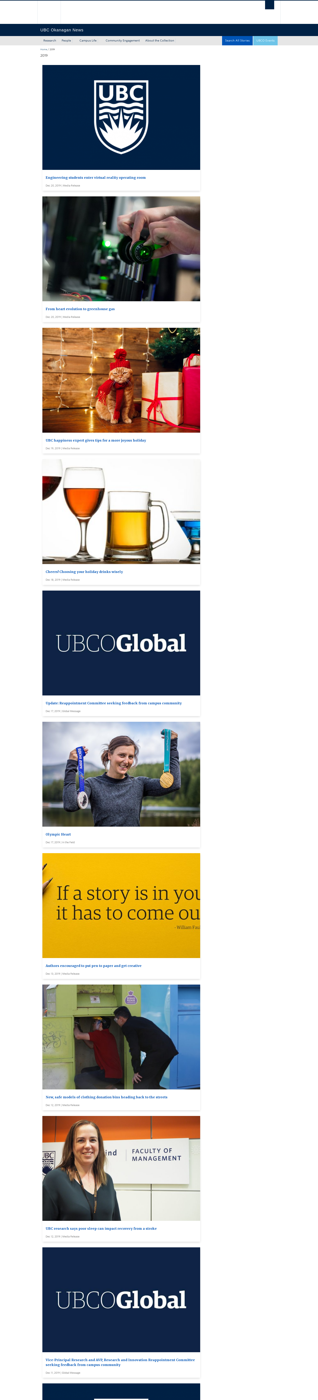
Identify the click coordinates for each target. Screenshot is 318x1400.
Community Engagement (123, 40)
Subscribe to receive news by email (166, 1314)
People (66, 40)
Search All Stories (237, 40)
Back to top (50, 1355)
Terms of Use (86, 1393)
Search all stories (154, 1307)
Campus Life (88, 40)
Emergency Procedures (56, 1393)
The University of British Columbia (49, 12)
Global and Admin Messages (162, 1329)
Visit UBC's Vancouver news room (166, 1322)
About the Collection (159, 40)
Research (49, 40)
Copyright (106, 1393)
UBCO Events (265, 40)
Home (43, 49)
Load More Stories (158, 1279)
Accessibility (126, 1393)
